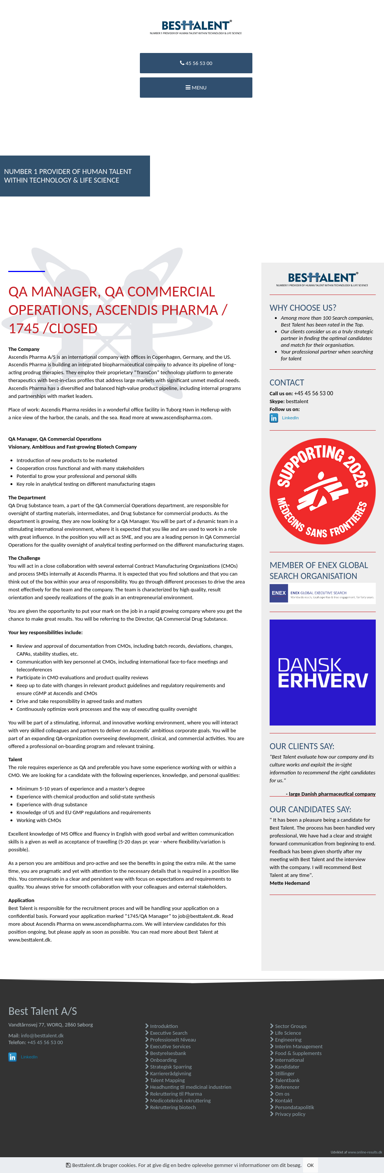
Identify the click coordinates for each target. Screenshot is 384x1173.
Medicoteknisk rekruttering (178, 1100)
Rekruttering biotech (170, 1107)
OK (310, 1165)
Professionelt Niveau (170, 1039)
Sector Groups (288, 1026)
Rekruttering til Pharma (173, 1093)
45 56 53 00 (196, 63)
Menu (196, 87)
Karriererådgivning (168, 1073)
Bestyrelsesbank (165, 1053)
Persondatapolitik (292, 1107)
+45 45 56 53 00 (45, 1042)
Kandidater (284, 1066)
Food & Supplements (295, 1053)
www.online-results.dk (365, 1152)
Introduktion (161, 1026)
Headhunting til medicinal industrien (188, 1087)
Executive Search (166, 1032)
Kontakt (281, 1100)
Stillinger (282, 1073)
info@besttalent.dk (42, 1035)
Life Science (285, 1032)
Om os (280, 1093)
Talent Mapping (165, 1080)
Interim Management (296, 1046)
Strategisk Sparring (168, 1066)
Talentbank (285, 1080)
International (287, 1060)
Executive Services (167, 1046)
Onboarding (161, 1060)
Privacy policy (287, 1114)
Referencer (284, 1087)
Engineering (286, 1039)
